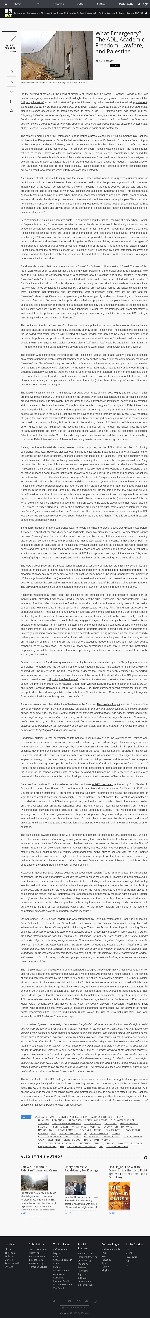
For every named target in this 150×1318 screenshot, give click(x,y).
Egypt (17, 3)
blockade (136, 1143)
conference (84, 1143)
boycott (123, 1143)
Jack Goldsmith (99, 1133)
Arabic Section (134, 1244)
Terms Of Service (38, 1266)
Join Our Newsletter (74, 1307)
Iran (37, 3)
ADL (101, 1146)
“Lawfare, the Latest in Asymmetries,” (125, 797)
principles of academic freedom (123, 569)
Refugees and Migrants (38, 13)
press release (98, 136)
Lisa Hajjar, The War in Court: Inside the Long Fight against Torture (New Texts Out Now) (128, 1172)
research (43, 1126)
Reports (81, 1274)
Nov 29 (68, 1212)
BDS (62, 1146)
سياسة (129, 1249)
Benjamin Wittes (47, 1146)
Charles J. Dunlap (104, 1143)
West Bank (41, 1117)
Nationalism (45, 1130)
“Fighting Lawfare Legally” (63, 679)
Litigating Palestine (89, 1130)
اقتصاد (129, 1253)
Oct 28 (111, 1212)
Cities (53, 13)
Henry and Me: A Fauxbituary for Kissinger (82, 1168)
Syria (80, 3)
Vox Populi (58, 1288)
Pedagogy (120, 13)
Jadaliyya (8, 12)
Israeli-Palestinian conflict (54, 1136)
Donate (9, 1259)
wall (53, 1117)
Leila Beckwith (113, 1130)
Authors (9, 1256)
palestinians (79, 1126)
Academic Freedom (117, 1146)
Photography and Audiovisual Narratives (62, 1274)
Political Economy (107, 13)
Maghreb (106, 1270)
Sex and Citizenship (66, 13)
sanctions (111, 1123)
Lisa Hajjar (107, 60)
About (8, 1249)
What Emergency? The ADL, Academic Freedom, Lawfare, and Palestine (119, 42)
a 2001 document (102, 784)
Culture (80, 13)
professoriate (60, 1126)
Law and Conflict (62, 1281)
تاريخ (128, 1260)
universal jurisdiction (51, 1120)
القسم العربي (126, 3)
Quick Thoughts (85, 1260)
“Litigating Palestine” (32, 102)
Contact (9, 1266)
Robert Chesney (129, 1123)
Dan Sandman (102, 1140)
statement (141, 102)
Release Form (36, 1259)
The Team (10, 1252)
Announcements (86, 1253)
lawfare (43, 1133)
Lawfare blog (63, 919)
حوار (127, 1264)
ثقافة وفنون (131, 1257)
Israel (77, 1136)
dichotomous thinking (77, 1140)
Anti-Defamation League (81, 1146)
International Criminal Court (102, 1136)
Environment (20, 13)
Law (53, 1133)
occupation (111, 1126)
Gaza (41, 1140)
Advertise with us (14, 1263)
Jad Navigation (85, 1284)
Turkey (101, 3)
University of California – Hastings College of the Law (91, 1117)
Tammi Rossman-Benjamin (66, 1123)
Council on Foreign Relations (56, 1143)
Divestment (54, 1140)
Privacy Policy (36, 1263)
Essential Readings (87, 1256)
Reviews (130, 13)
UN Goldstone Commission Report (87, 1120)
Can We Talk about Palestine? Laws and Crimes (40, 1168)
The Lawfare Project (108, 704)
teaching (43, 1123)
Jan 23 (24, 1212)
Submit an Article (38, 1249)
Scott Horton (92, 1123)
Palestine (58, 3)
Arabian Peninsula (111, 1249)
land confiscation (70, 1133)
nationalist (128, 1126)
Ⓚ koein (85, 1313)
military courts (65, 1130)
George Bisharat (132, 1136)
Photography (91, 13)
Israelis (116, 1133)
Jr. (86, 1133)
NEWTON (139, 13)
